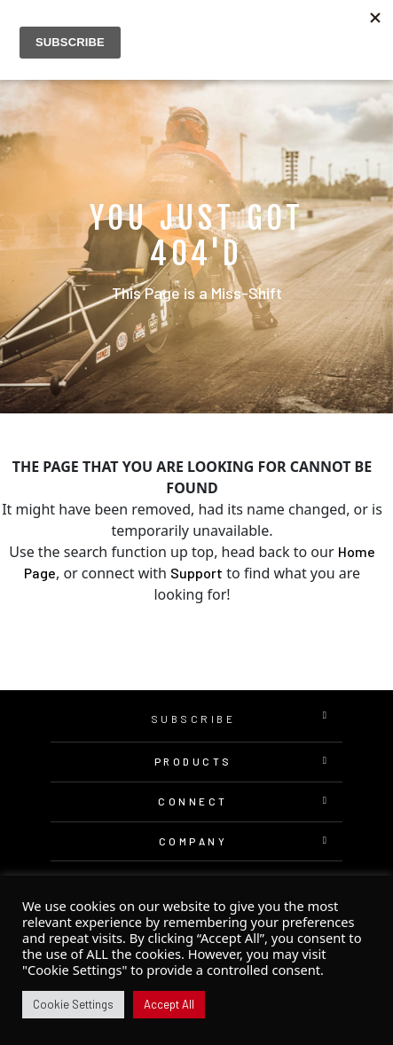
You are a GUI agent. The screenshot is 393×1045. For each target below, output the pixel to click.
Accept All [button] (169, 1004)
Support (196, 572)
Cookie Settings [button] (73, 1004)
